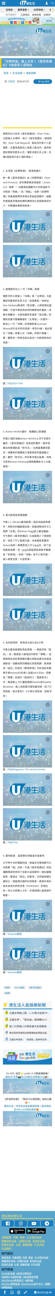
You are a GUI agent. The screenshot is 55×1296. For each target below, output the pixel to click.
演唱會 (9, 9)
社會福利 (6, 1248)
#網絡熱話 (6, 1287)
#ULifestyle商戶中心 (32, 1284)
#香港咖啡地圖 (30, 1277)
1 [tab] (21, 21)
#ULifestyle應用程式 (12, 1280)
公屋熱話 (25, 14)
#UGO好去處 (8, 1273)
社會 (18, 1244)
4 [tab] (29, 21)
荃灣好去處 (38, 1241)
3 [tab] (26, 21)
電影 (8, 987)
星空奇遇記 (35, 987)
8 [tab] (29, 24)
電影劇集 (31, 73)
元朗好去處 (24, 1241)
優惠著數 (22, 9)
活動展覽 (6, 1237)
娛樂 (8, 993)
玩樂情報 (38, 9)
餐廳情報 (27, 1244)
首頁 (6, 73)
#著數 (47, 1284)
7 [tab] (26, 24)
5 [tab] (32, 21)
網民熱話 (6, 1257)
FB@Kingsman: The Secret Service (26, 769)
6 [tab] (35, 21)
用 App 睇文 (44, 81)
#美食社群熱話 (24, 1273)
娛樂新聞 (36, 14)
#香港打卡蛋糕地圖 (11, 1277)
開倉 (22, 1237)
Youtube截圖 (15, 934)
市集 (15, 1237)
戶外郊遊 (39, 1244)
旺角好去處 (7, 1244)
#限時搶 (29, 1280)
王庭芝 (11, 81)
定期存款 (48, 14)
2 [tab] (23, 21)
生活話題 (17, 73)
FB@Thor (13, 842)
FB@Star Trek (15, 383)
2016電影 (20, 987)
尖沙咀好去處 (34, 1237)
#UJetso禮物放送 (10, 1284)
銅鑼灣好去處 (8, 1241)
